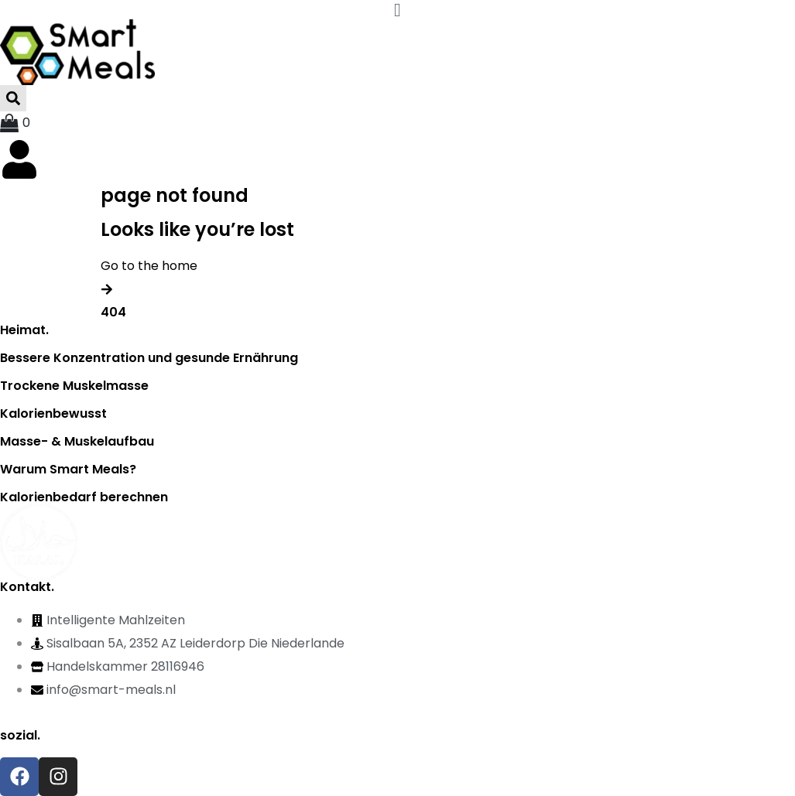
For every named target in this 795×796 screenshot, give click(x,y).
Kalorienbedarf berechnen (84, 497)
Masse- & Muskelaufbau (77, 441)
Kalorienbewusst (53, 413)
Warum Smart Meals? (68, 469)
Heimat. (24, 330)
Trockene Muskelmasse (74, 386)
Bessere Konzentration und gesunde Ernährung (149, 358)
